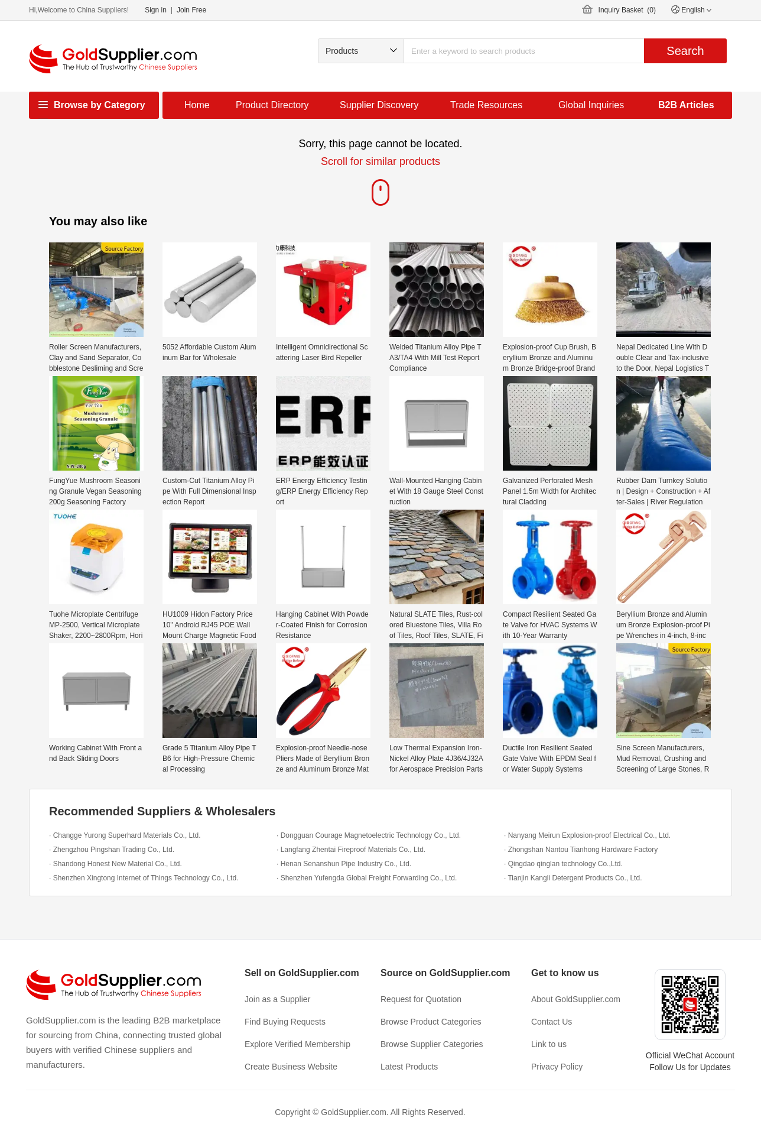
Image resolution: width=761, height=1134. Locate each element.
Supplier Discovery (379, 105)
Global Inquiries (591, 105)
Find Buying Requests (285, 1021)
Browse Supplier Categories (431, 1044)
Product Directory (272, 105)
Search (685, 50)
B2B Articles (686, 105)
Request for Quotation (420, 999)
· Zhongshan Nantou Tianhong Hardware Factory (581, 849)
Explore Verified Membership (297, 1044)
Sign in (156, 10)
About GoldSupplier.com (575, 999)
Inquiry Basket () (627, 10)
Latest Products (409, 1066)
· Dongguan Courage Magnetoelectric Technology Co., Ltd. (369, 835)
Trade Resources (486, 105)
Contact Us (551, 1021)
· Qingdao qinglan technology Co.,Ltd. (563, 864)
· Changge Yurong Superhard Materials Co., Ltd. (125, 835)
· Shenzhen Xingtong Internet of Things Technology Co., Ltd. (143, 878)
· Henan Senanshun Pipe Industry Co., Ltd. (344, 864)
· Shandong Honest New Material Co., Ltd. (115, 864)
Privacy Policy (557, 1066)
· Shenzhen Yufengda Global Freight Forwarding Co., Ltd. (367, 878)
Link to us (549, 1044)
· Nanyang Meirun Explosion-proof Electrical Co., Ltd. (587, 835)
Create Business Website (291, 1066)
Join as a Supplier (277, 999)
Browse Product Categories (430, 1021)
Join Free (191, 10)
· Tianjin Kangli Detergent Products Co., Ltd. (573, 878)
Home (197, 105)
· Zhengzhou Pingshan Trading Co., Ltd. (111, 849)
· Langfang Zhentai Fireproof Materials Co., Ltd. (351, 849)
